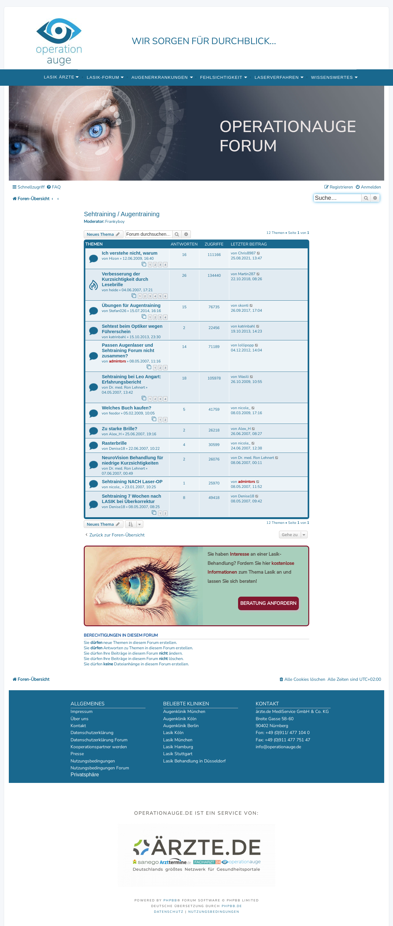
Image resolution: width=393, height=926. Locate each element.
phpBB (170, 900)
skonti (243, 305)
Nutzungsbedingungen (93, 761)
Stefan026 (117, 310)
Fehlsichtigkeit (221, 77)
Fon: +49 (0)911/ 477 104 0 (283, 733)
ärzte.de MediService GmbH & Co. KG (292, 712)
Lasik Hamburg (178, 747)
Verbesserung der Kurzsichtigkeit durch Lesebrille (125, 279)
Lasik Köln (173, 733)
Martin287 (246, 273)
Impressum (82, 712)
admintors (117, 361)
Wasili (243, 376)
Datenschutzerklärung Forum (99, 740)
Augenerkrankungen (160, 77)
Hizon (114, 258)
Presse (77, 754)
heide (113, 289)
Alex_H (115, 434)
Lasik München (177, 740)
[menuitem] (53, 187)
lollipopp (246, 345)
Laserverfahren (277, 77)
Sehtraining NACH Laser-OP (132, 481)
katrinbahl (117, 336)
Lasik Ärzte (59, 77)
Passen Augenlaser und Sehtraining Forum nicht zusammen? (128, 350)
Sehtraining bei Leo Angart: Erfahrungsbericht (131, 379)
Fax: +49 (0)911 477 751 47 (283, 740)
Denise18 (117, 448)
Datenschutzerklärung (92, 733)
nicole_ (244, 407)
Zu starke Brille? (119, 428)
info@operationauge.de (278, 747)
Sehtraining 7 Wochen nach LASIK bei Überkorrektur (131, 499)
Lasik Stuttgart (177, 754)
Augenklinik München (184, 712)
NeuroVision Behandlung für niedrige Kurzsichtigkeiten (132, 460)
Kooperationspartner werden (99, 747)
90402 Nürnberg (272, 726)
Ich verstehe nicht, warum (129, 253)
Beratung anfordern (268, 603)
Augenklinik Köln (179, 719)
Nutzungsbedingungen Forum (100, 768)
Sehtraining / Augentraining (121, 214)
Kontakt (78, 726)
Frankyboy (115, 221)
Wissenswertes (332, 77)
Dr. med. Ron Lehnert (127, 387)
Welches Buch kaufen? (126, 407)
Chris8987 (247, 253)
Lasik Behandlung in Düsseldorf (194, 761)
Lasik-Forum (103, 77)
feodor (114, 413)
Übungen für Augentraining (131, 305)
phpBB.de (232, 906)
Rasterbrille (114, 443)
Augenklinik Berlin (181, 726)
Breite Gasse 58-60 (274, 719)
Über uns (79, 719)
